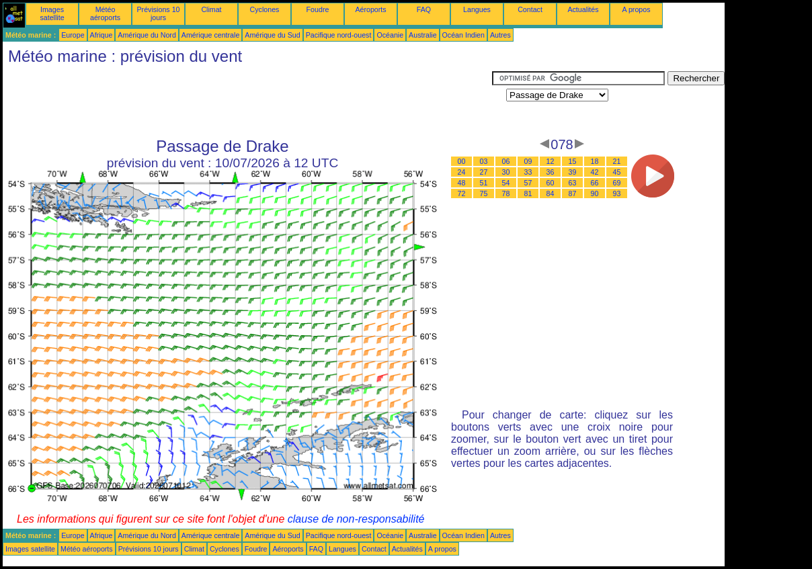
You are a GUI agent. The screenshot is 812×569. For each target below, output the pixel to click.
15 (573, 161)
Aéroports (370, 9)
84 (550, 193)
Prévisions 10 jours (158, 13)
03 (484, 161)
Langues (477, 9)
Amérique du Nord (146, 35)
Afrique (101, 35)
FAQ (424, 9)
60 (550, 183)
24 (462, 172)
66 (595, 183)
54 (506, 183)
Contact (530, 9)
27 (484, 172)
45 (617, 172)
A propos (636, 9)
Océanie (389, 35)
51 (484, 183)
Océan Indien (463, 35)
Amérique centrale (210, 35)
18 (595, 161)
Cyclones (265, 9)
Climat (211, 9)
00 (462, 161)
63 (573, 183)
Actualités (582, 9)
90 (595, 193)
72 (462, 193)
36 (550, 172)
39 (573, 172)
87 (573, 193)
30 (506, 172)
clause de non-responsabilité (356, 519)
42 (595, 172)
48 (462, 183)
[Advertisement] (247, 101)
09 (528, 161)
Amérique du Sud (272, 35)
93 (617, 193)
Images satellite (52, 13)
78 (506, 193)
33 (528, 172)
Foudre (318, 9)
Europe (72, 35)
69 (617, 183)
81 (528, 193)
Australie (422, 35)
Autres (500, 35)
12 (550, 161)
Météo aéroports (105, 13)
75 (484, 193)
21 (617, 161)
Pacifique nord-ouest (339, 35)
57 (528, 183)
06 (506, 161)
